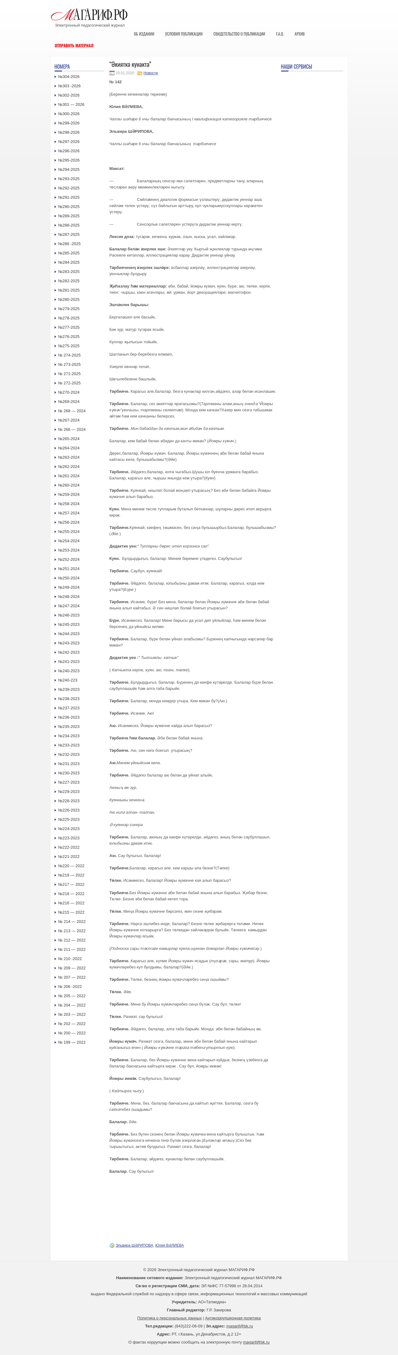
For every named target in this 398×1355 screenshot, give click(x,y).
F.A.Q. (280, 34)
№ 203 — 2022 (72, 1014)
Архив (300, 34)
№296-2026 (69, 151)
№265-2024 (69, 438)
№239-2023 (69, 689)
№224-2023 (69, 828)
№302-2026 (69, 95)
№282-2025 (69, 281)
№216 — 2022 (71, 903)
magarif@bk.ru (239, 1326)
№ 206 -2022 (70, 986)
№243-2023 (69, 643)
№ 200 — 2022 (72, 1033)
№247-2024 (69, 606)
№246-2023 (69, 615)
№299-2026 (69, 123)
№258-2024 (69, 503)
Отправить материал (74, 45)
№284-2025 (69, 262)
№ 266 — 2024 (72, 429)
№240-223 (68, 680)
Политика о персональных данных (169, 1318)
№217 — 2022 (71, 884)
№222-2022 (69, 847)
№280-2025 (69, 299)
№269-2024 (69, 401)
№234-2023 (69, 736)
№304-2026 (69, 76)
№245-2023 (69, 624)
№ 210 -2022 (70, 958)
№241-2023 (69, 661)
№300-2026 (69, 113)
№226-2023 (69, 810)
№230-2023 (69, 773)
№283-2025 (69, 271)
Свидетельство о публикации (239, 34)
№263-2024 (69, 457)
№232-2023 (69, 754)
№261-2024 (69, 476)
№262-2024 (69, 466)
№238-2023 (69, 698)
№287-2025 (69, 234)
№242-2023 (69, 652)
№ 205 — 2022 (72, 996)
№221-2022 (69, 856)
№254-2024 (69, 541)
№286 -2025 (69, 243)
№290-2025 (69, 206)
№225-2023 (69, 819)
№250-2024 (69, 578)
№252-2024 (69, 559)
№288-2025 (69, 225)
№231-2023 (69, 763)
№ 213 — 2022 (72, 931)
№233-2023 (69, 745)
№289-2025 (69, 216)
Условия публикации (184, 34)
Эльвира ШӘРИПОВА (134, 1245)
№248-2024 (69, 596)
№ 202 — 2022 (72, 1023)
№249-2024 (69, 587)
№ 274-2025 (69, 355)
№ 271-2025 (69, 373)
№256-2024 (69, 522)
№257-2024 (69, 513)
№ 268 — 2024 (72, 411)
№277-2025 (69, 327)
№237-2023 (69, 708)
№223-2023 (69, 838)
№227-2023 (69, 782)
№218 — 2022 (71, 893)
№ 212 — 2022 (72, 940)
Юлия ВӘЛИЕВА (169, 1245)
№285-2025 (69, 253)
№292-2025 (69, 188)
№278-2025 (69, 318)
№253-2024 (69, 550)
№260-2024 (69, 485)
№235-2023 (69, 726)
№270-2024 (69, 392)
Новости (151, 73)
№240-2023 (69, 671)
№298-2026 (69, 132)
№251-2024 (69, 568)
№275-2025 (69, 346)
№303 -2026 (69, 86)
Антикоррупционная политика (233, 1318)
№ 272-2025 (69, 383)
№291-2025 (69, 197)
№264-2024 (69, 448)
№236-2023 (69, 717)
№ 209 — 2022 (72, 968)
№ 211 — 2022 (72, 949)
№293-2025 (69, 178)
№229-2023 (69, 791)
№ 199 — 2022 (72, 1042)
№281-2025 (69, 290)
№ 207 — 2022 (72, 977)
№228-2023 (69, 801)
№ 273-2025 (69, 364)
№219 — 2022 (71, 875)
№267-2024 (69, 420)
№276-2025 (69, 336)
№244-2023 (69, 633)
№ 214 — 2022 (72, 921)
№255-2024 (69, 531)
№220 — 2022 (71, 866)
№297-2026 (69, 141)
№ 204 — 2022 (72, 1005)
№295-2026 (69, 160)
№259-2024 (69, 494)
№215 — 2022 (71, 912)
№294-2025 (69, 169)
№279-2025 (69, 308)
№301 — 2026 (71, 104)
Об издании (144, 34)
